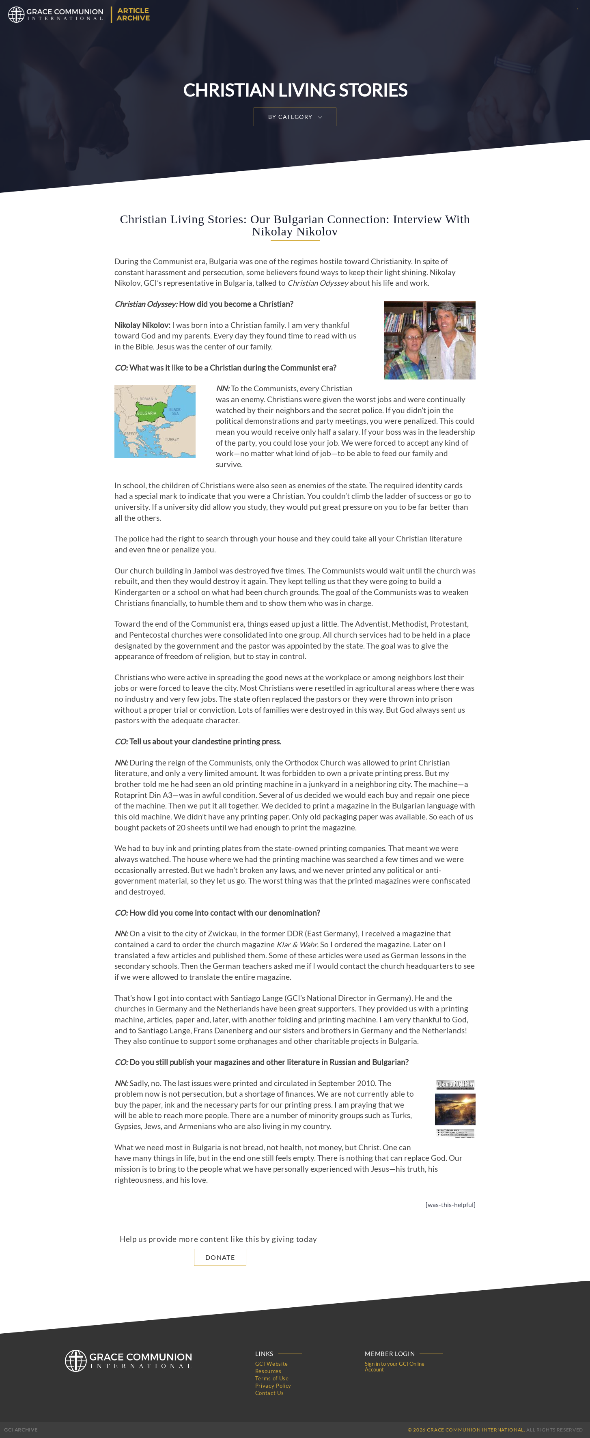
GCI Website (271, 1363)
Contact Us (269, 1393)
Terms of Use (272, 1378)
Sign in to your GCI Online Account (394, 1366)
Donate (220, 1257)
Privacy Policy (273, 1385)
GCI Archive (20, 1430)
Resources (268, 1371)
